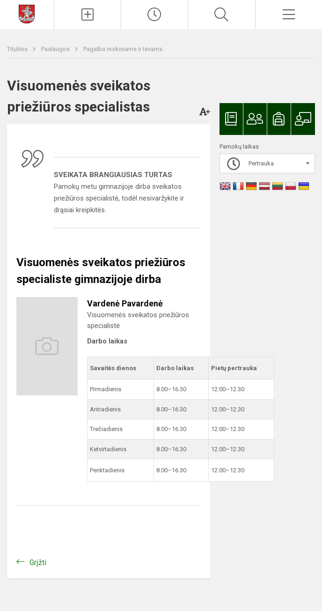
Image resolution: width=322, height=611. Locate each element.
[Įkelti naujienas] (87, 14)
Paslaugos (56, 48)
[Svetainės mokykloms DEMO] (27, 13)
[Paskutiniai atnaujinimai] (154, 14)
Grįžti (37, 562)
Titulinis (18, 48)
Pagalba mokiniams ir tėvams (122, 48)
